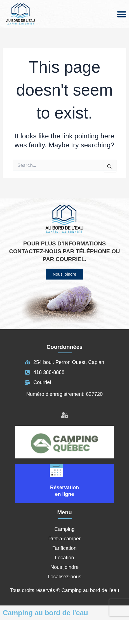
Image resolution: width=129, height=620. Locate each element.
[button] (121, 14)
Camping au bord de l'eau (45, 613)
